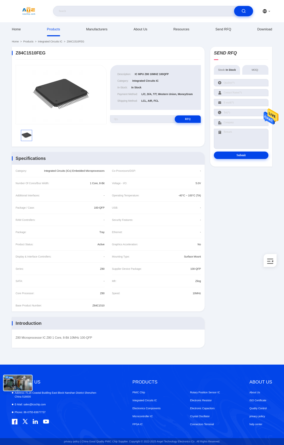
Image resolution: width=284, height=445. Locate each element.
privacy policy (257, 416)
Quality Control (258, 408)
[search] (243, 11)
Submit (241, 155)
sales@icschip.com (30, 404)
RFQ (188, 119)
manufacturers (96, 29)
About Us (140, 29)
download (264, 29)
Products (53, 29)
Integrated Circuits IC (50, 41)
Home (16, 29)
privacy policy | (72, 441)
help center (255, 424)
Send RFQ (223, 29)
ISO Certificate (257, 400)
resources (181, 29)
